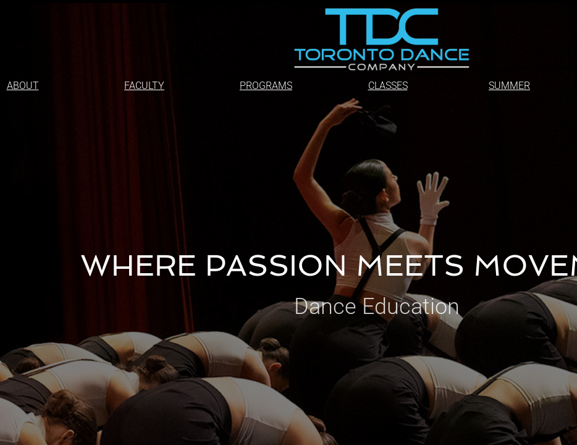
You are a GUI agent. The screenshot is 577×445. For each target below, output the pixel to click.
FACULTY (144, 85)
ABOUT (23, 85)
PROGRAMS (266, 85)
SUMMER (509, 85)
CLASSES (388, 85)
